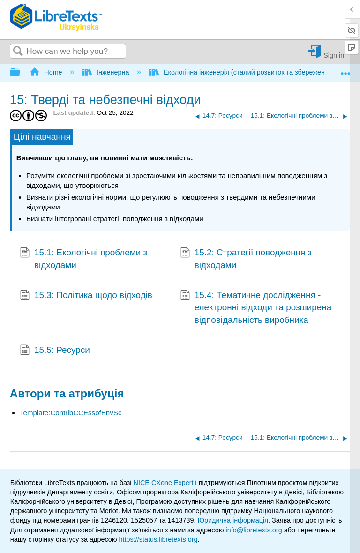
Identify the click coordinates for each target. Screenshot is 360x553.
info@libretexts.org (253, 530)
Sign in (333, 55)
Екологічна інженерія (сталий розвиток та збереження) (243, 72)
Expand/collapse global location (345, 70)
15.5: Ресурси (55, 351)
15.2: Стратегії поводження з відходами (246, 259)
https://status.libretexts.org (158, 539)
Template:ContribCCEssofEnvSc (71, 413)
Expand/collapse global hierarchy (21, 73)
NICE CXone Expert (164, 482)
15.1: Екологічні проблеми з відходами (83, 259)
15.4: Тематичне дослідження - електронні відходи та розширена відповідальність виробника (255, 307)
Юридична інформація (232, 520)
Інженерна (106, 72)
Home (47, 72)
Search (18, 52)
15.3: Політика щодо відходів (86, 296)
